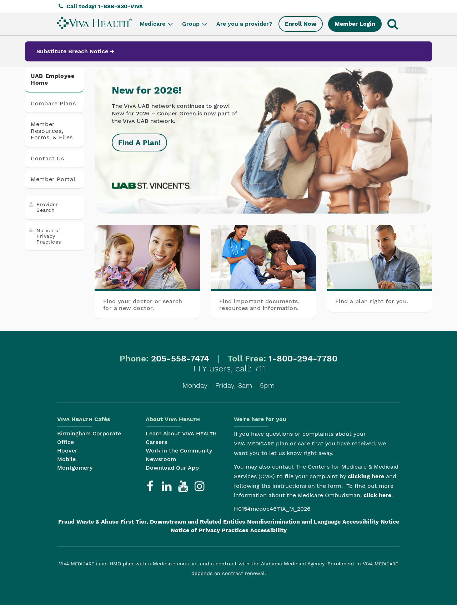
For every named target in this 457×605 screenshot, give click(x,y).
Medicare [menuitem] (157, 23)
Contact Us (47, 158)
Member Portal (53, 179)
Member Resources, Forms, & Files (52, 131)
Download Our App (172, 467)
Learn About (181, 433)
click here (377, 495)
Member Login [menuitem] (355, 23)
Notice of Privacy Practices (44, 236)
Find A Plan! (139, 142)
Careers (156, 442)
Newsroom (161, 459)
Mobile (66, 459)
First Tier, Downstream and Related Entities (182, 521)
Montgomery (74, 467)
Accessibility (268, 530)
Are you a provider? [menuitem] (244, 23)
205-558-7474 (180, 359)
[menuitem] (94, 23)
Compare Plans (53, 103)
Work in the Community (179, 450)
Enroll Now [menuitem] (300, 23)
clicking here (366, 476)
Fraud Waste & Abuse (88, 521)
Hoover (67, 450)
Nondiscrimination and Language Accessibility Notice (323, 521)
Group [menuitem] (195, 23)
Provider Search (43, 207)
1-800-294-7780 (302, 359)
